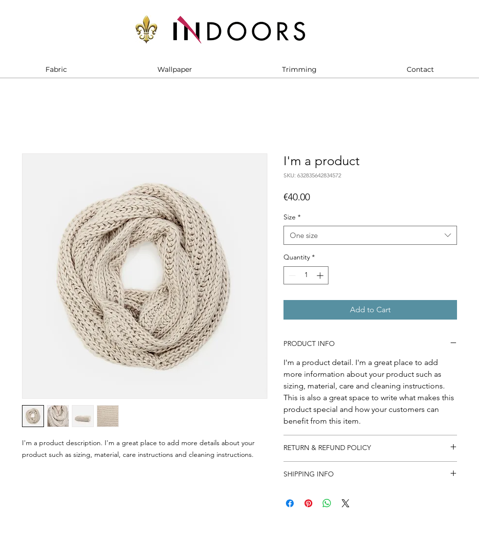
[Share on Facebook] (290, 503)
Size (292, 217)
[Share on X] (345, 503)
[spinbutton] (306, 275)
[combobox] (370, 235)
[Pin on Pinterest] (308, 503)
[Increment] (321, 275)
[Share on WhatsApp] (327, 503)
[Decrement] (291, 275)
